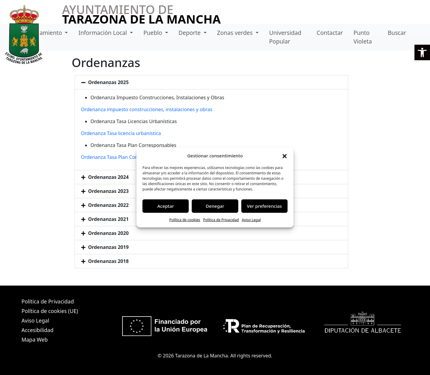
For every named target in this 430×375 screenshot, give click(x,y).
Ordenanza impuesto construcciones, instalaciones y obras (146, 109)
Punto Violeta (363, 37)
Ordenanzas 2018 (108, 261)
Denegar (215, 206)
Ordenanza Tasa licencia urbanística (121, 133)
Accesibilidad (37, 330)
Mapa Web (35, 339)
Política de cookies (184, 219)
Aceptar (165, 206)
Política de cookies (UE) (50, 310)
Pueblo (153, 33)
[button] (422, 52)
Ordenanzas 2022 (108, 205)
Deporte (190, 33)
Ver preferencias (264, 206)
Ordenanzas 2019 (108, 247)
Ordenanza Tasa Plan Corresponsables (124, 157)
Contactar (330, 33)
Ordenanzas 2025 (108, 82)
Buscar (397, 33)
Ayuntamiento (44, 33)
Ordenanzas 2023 (108, 191)
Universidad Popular (285, 37)
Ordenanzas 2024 (108, 177)
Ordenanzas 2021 (108, 219)
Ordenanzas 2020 (108, 233)
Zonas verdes (235, 33)
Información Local (103, 33)
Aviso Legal (251, 219)
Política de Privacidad (221, 219)
